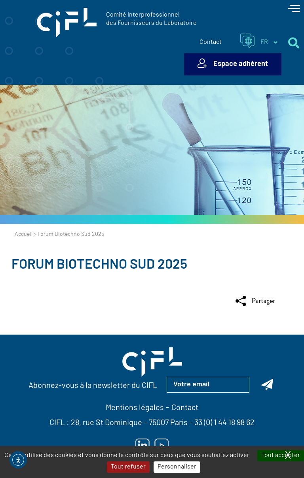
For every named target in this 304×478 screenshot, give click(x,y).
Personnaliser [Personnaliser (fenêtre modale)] (177, 467)
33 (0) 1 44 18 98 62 (224, 423)
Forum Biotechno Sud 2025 (99, 265)
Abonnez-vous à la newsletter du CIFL (92, 386)
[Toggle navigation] (294, 9)
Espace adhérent (240, 64)
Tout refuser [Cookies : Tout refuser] (128, 467)
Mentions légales (135, 408)
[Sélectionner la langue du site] (269, 42)
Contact (211, 42)
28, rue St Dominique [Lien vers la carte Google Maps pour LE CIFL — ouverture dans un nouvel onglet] (106, 423)
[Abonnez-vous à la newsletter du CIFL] (267, 384)
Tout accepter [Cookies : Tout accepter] (280, 455)
